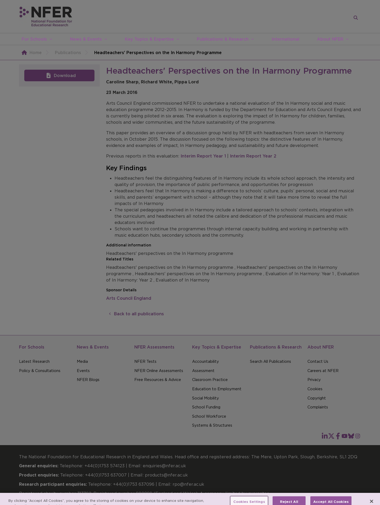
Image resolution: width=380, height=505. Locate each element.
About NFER (330, 39)
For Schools (34, 39)
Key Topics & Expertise (149, 39)
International (285, 39)
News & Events (86, 39)
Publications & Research (223, 39)
